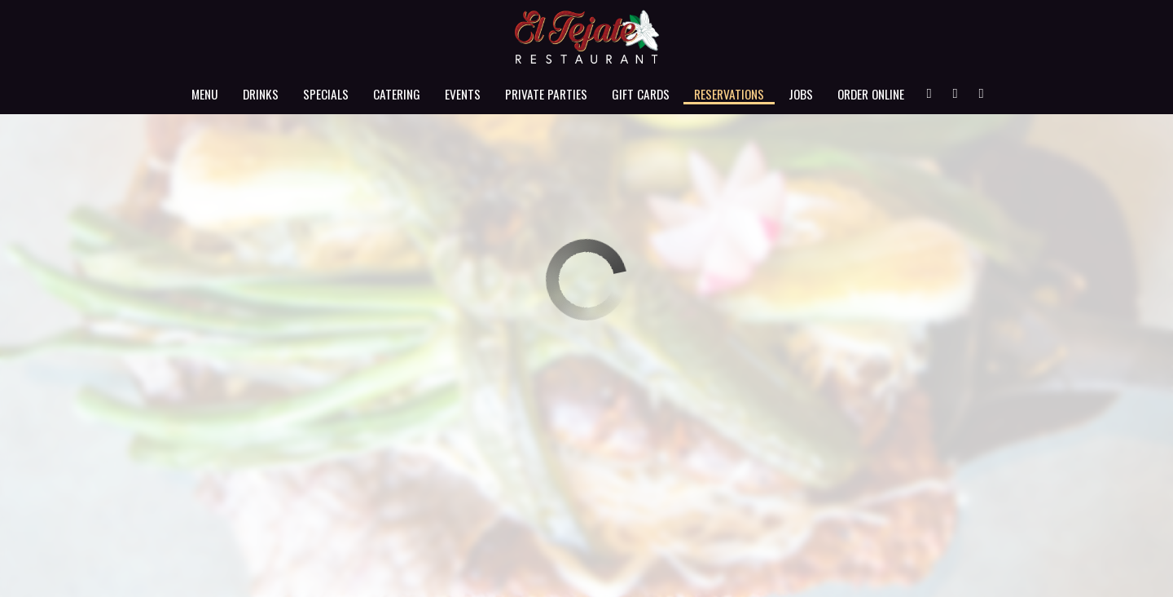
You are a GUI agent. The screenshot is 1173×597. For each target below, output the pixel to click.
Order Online (870, 94)
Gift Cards (641, 94)
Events (463, 94)
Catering (396, 94)
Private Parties (546, 94)
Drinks (261, 94)
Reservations (729, 94)
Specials (326, 94)
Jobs (801, 94)
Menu (204, 94)
